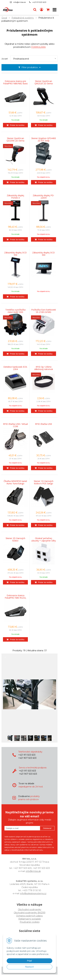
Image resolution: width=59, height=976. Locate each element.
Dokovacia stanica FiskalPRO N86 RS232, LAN (15, 597)
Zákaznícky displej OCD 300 (43, 253)
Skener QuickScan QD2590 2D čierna (15, 139)
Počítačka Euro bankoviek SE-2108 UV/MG (43, 311)
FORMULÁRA (38, 47)
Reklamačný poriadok (29, 919)
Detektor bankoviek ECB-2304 (15, 368)
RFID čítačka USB (43, 424)
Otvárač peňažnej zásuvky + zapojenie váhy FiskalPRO (43, 540)
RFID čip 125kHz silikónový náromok (43, 368)
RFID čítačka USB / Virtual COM (15, 425)
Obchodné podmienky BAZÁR (29, 912)
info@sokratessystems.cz (33, 893)
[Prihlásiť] (41, 10)
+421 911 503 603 (39, 2)
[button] (35, 10)
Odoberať (47, 828)
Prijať (29, 961)
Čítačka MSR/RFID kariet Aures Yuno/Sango (15, 482)
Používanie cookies (29, 922)
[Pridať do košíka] (15, 125)
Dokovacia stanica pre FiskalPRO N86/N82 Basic (15, 82)
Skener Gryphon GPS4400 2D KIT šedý (43, 139)
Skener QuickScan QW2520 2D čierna (44, 82)
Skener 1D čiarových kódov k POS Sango (43, 482)
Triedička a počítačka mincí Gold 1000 (15, 311)
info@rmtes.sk (19, 2)
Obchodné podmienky (29, 909)
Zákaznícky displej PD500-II (15, 196)
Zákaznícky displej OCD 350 (15, 253)
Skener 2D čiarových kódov (15, 539)
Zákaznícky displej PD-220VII (43, 196)
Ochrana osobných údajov (29, 915)
